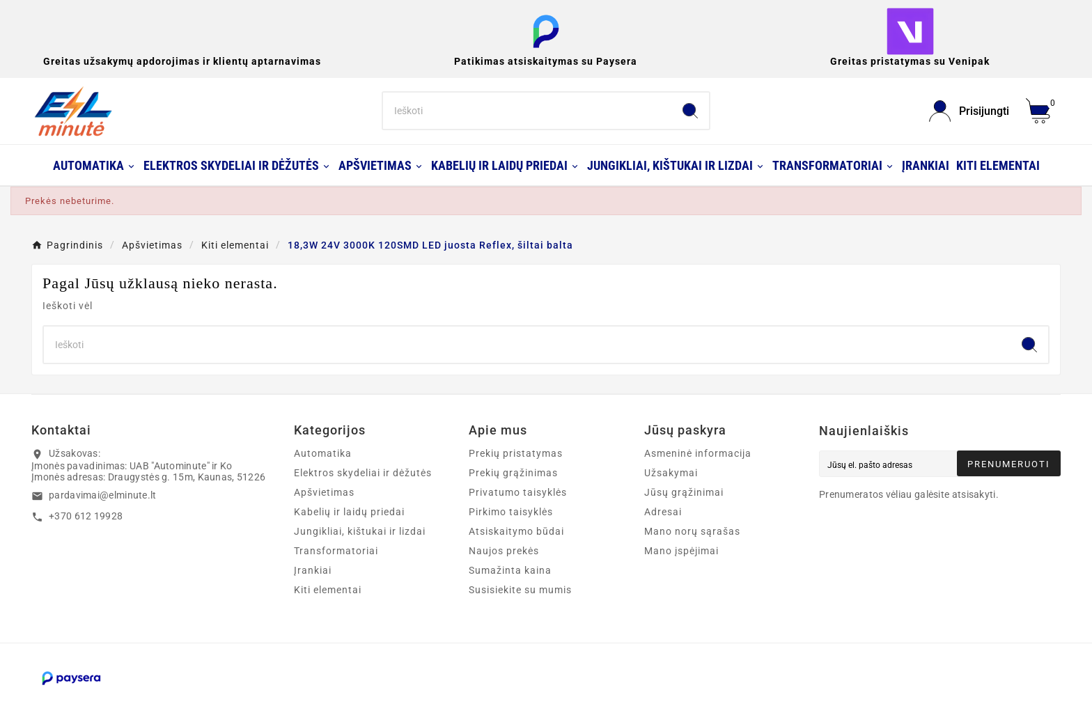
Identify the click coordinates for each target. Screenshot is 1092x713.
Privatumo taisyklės (518, 492)
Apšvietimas (324, 492)
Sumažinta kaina (510, 570)
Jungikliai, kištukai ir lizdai (360, 531)
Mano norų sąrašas (692, 531)
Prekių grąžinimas (513, 472)
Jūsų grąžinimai (684, 492)
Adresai (663, 511)
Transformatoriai (336, 550)
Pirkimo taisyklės (511, 511)
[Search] (527, 111)
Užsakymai (671, 472)
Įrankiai (313, 570)
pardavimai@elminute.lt (103, 495)
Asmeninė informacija (697, 453)
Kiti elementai (327, 589)
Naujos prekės (504, 550)
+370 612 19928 (86, 516)
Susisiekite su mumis (520, 589)
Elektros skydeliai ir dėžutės (363, 472)
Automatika (323, 453)
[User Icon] (969, 111)
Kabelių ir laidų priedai (349, 511)
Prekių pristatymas (516, 453)
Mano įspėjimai (681, 550)
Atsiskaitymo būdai (516, 531)
